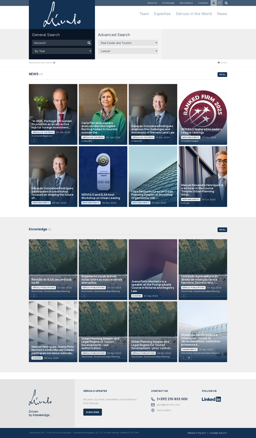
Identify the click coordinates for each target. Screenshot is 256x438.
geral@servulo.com (165, 405)
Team (144, 13)
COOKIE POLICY (218, 433)
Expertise (162, 13)
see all (222, 74)
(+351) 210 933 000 (169, 399)
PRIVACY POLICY (197, 433)
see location (161, 410)
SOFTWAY (134, 432)
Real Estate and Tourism (41, 62)
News (222, 13)
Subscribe (92, 412)
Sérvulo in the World (194, 13)
